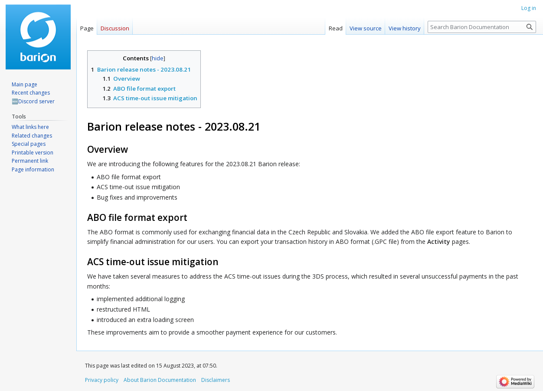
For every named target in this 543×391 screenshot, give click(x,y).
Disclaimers (215, 380)
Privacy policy (101, 380)
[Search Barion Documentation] (482, 27)
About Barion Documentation (160, 380)
